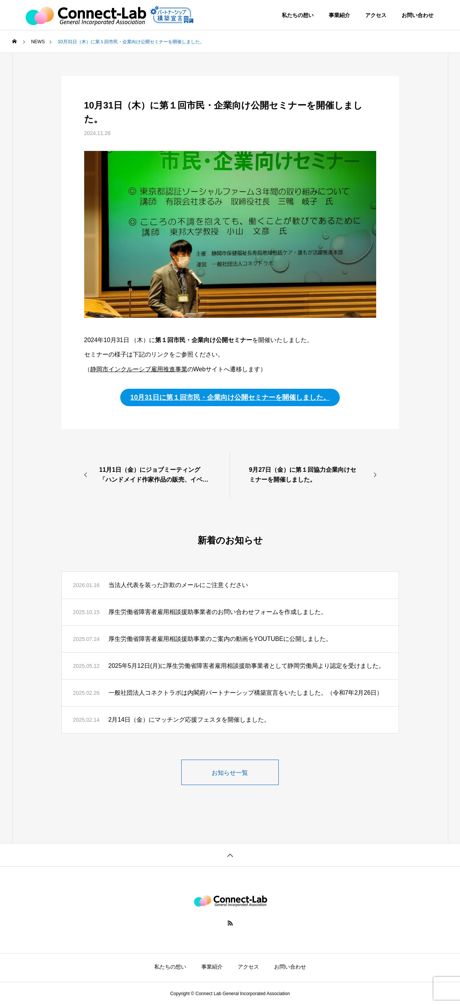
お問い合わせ (417, 15)
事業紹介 (339, 15)
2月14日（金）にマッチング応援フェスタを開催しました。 (189, 719)
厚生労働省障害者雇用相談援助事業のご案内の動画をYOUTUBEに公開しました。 (220, 639)
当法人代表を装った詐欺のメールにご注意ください (178, 585)
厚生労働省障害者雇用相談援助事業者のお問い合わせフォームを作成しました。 (217, 612)
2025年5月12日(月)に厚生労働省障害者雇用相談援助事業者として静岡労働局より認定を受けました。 (246, 666)
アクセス (375, 15)
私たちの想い (298, 15)
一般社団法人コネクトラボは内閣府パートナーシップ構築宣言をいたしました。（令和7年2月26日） (245, 692)
